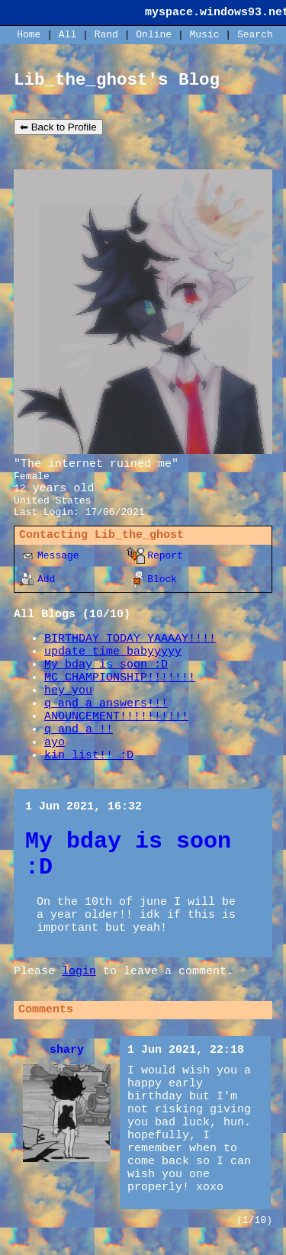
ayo (54, 742)
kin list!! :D (88, 755)
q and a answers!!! (106, 703)
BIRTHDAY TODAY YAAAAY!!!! (130, 638)
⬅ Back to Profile (58, 127)
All (70, 34)
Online (154, 34)
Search (255, 34)
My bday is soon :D (106, 664)
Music (205, 34)
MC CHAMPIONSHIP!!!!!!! (119, 677)
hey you (68, 690)
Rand (106, 34)
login (79, 971)
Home (28, 34)
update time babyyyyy (113, 651)
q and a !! (78, 729)
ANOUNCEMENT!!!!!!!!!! (116, 716)
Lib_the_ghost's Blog (117, 80)
